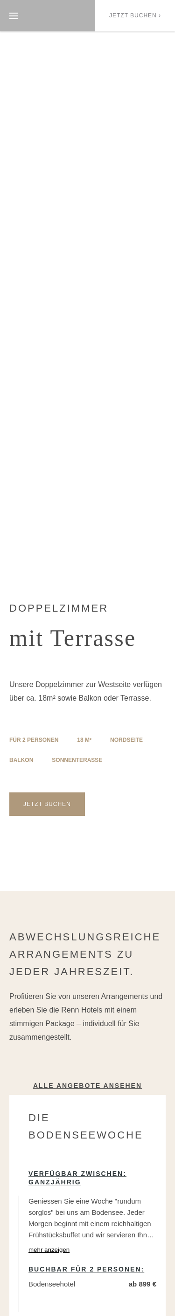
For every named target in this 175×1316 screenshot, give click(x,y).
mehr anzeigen (49, 1249)
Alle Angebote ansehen (87, 1085)
